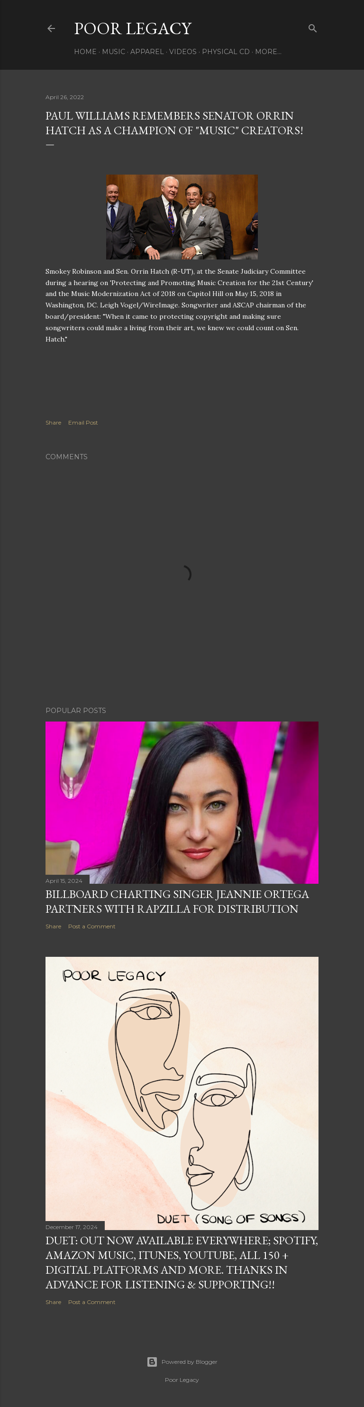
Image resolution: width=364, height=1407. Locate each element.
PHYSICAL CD (226, 51)
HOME (85, 51)
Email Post (83, 422)
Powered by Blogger (182, 1362)
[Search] (312, 26)
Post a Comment (92, 926)
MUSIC (113, 51)
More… (268, 51)
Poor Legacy (132, 28)
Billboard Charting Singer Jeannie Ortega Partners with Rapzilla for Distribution (177, 901)
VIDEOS (183, 51)
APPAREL (147, 51)
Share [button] (53, 422)
